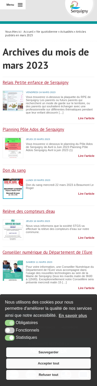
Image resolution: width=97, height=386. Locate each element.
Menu (10, 4)
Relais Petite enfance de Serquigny (36, 82)
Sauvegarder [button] (49, 352)
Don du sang (14, 170)
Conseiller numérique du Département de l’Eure (47, 252)
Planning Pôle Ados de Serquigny (33, 129)
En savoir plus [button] (73, 315)
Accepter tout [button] (48, 363)
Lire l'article (86, 118)
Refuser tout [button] (48, 375)
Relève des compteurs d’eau (29, 211)
